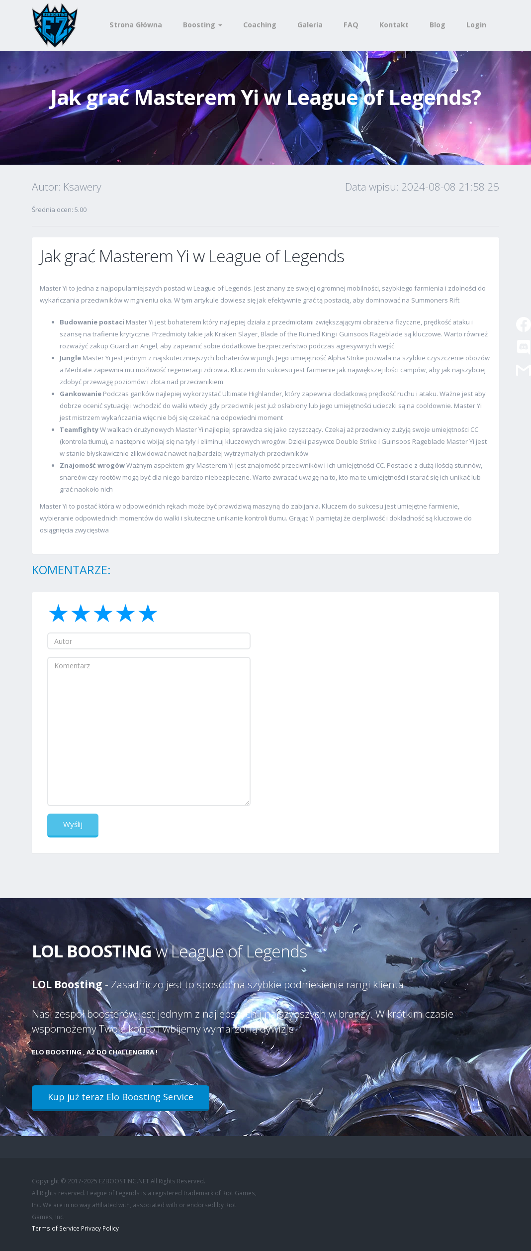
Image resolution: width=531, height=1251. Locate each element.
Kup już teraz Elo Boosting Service (120, 1097)
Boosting (202, 24)
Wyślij (73, 824)
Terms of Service (56, 1228)
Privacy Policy (100, 1228)
